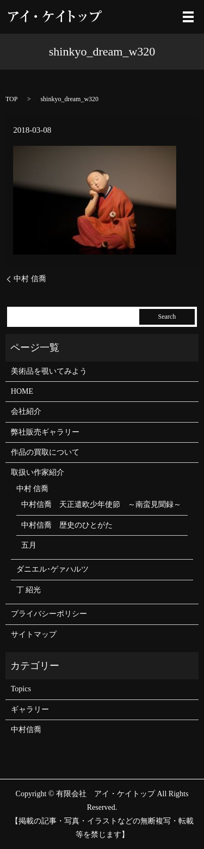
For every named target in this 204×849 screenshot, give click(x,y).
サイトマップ (34, 634)
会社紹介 (26, 411)
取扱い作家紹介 (37, 472)
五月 (28, 545)
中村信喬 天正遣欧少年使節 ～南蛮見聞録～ (101, 504)
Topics (21, 689)
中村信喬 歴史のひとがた (67, 525)
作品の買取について (45, 452)
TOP (11, 99)
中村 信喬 (30, 279)
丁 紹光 (28, 590)
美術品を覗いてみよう (49, 371)
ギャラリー (30, 709)
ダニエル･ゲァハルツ (52, 569)
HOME (22, 391)
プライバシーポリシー (49, 614)
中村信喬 (26, 730)
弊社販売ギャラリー (45, 432)
